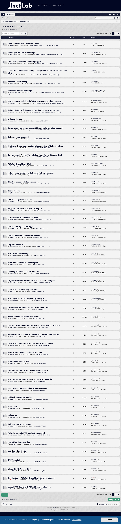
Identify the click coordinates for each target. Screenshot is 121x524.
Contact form (14, 191)
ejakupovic (13, 192)
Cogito (11, 390)
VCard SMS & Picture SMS (19, 469)
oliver (13, 444)
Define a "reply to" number (20, 424)
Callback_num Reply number (20, 397)
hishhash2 (13, 148)
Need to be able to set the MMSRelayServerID (28, 370)
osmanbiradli (13, 121)
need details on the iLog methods (23, 289)
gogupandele (13, 103)
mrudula (12, 453)
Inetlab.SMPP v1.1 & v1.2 (41, 130)
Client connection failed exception (23, 182)
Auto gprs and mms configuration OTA (25, 352)
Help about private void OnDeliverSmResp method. (31, 173)
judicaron (12, 399)
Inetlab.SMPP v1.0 (38, 291)
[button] (118, 33)
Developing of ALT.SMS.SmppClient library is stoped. (31, 478)
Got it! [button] (109, 520)
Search (6, 18)
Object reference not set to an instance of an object (31, 280)
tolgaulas (12, 273)
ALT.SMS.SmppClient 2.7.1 (19, 164)
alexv (11, 489)
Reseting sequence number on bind (23, 316)
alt (10, 480)
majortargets (13, 246)
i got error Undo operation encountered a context (30, 343)
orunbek (12, 336)
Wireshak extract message (20, 90)
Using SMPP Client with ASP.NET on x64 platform (29, 487)
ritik (11, 75)
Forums (11, 14)
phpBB (54, 507)
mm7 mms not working (18, 253)
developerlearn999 (15, 92)
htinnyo (12, 83)
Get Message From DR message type (24, 61)
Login (13, 18)
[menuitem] (110, 14)
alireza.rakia (13, 219)
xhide (11, 45)
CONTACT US (58, 5)
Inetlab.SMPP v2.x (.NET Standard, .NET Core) (44, 45)
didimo (11, 237)
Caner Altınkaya (14, 166)
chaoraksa (13, 345)
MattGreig (12, 282)
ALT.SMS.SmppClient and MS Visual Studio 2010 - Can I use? (34, 325)
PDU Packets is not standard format (24, 217)
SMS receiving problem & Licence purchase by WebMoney (33, 334)
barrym (12, 130)
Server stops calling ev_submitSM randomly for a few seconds (35, 128)
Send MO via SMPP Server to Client (23, 43)
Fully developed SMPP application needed (26, 433)
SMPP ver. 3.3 (14, 460)
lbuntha (12, 363)
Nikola (11, 175)
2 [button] (115, 33)
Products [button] (43, 5)
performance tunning (17, 81)
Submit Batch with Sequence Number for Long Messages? (34, 110)
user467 (12, 462)
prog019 (12, 184)
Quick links (3, 14)
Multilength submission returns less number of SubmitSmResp (35, 146)
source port (13, 406)
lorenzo (12, 63)
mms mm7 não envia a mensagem (23, 262)
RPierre (12, 112)
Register (21, 18)
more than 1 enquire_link (19, 442)
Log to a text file (15, 244)
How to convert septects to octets (24, 235)
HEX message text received (20, 200)
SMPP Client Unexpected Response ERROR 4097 (29, 388)
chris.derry (13, 54)
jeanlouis (12, 408)
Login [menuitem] (114, 15)
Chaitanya (13, 201)
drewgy (12, 318)
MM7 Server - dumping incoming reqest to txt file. (30, 379)
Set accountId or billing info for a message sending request (34, 101)
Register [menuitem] (118, 15)
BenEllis (12, 309)
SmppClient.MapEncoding (19, 361)
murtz (11, 157)
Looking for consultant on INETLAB (23, 271)
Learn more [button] (76, 520)
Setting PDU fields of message (21, 52)
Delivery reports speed (18, 137)
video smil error (15, 119)
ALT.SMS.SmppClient (39, 318)
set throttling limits (17, 451)
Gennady (12, 327)
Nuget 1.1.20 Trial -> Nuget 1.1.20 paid (25, 209)
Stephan (12, 228)
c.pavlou (12, 139)
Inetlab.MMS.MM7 (42, 121)
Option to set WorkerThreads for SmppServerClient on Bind (35, 155)
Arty (56, 510)
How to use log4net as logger (21, 226)
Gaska (11, 291)
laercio (14, 255)
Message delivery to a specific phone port (26, 298)
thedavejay (13, 372)
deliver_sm (12, 415)
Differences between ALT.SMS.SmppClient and (28, 307)
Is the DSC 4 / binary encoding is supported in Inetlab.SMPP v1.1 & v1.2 (37, 71)
